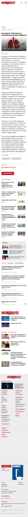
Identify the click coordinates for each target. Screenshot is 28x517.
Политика (4, 392)
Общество (4, 394)
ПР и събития (19, 394)
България (3, 27)
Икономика (4, 412)
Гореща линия (5, 432)
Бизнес (3, 405)
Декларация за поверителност (9, 491)
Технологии (5, 423)
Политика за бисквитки (7, 492)
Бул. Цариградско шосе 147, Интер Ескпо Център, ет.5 (13, 504)
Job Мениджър (5, 421)
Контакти (4, 436)
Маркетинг (19, 390)
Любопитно (19, 397)
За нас (3, 482)
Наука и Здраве (20, 409)
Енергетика (4, 410)
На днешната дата (20, 404)
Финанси (3, 407)
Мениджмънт (5, 415)
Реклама (18, 392)
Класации (18, 400)
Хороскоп (18, 402)
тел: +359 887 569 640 (6, 506)
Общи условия (4, 489)
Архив (3, 434)
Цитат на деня (19, 406)
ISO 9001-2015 (21, 484)
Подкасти (4, 430)
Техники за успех (5, 419)
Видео (17, 415)
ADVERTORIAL (5, 242)
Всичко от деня (6, 381)
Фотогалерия (19, 399)
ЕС (2, 402)
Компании (3, 409)
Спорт (17, 413)
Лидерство (4, 417)
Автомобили (19, 411)
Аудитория (4, 484)
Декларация (4, 486)
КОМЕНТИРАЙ (8, 173)
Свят (2, 397)
